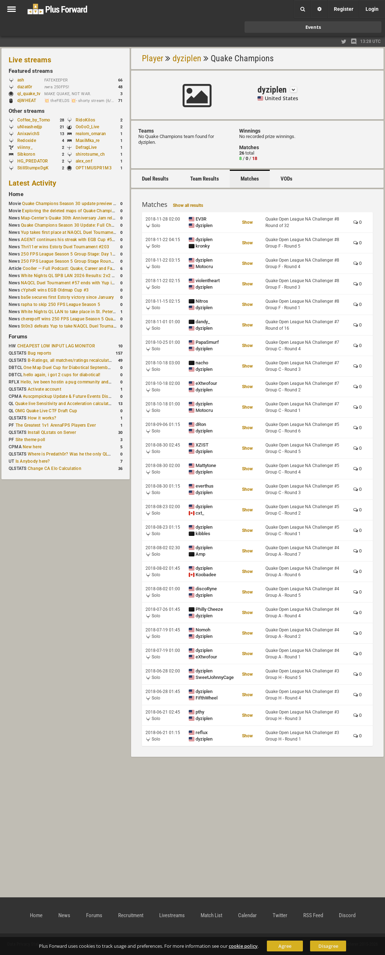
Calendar (247, 915)
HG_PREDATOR (32, 161)
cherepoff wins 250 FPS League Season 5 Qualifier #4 (74, 318)
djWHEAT (26, 100)
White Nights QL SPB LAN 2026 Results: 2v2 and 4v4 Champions (86, 275)
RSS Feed (313, 915)
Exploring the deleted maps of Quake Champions (70, 210)
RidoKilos (85, 120)
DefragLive (86, 147)
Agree (284, 946)
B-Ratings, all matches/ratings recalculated (70, 360)
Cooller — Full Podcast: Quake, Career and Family (72, 268)
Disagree (328, 946)
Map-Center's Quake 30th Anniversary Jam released (72, 218)
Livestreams (172, 915)
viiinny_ (24, 147)
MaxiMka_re (87, 140)
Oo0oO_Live (87, 126)
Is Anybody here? (32, 461)
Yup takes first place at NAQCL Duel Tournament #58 (73, 232)
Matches (250, 179)
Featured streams (31, 71)
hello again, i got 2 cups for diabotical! (61, 374)
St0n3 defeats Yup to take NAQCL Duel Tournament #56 (76, 326)
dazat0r (28, 86)
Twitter (280, 915)
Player (152, 58)
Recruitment (130, 915)
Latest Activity (33, 183)
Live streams (30, 59)
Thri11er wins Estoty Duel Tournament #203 (65, 246)
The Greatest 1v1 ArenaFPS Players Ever (55, 425)
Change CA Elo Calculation (54, 468)
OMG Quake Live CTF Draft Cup (46, 410)
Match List (211, 915)
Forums (18, 336)
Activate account (44, 389)
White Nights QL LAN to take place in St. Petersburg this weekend (86, 311)
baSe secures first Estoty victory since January (67, 297)
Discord (347, 915)
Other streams (27, 111)
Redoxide (26, 140)
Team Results (204, 179)
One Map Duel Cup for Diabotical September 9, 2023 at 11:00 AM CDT (93, 367)
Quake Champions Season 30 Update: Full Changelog (74, 225)
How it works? (42, 418)
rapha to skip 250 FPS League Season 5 (60, 304)
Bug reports (40, 353)
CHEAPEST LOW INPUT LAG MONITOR (56, 345)
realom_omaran (91, 133)
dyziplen (187, 58)
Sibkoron (26, 154)
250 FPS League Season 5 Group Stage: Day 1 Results (75, 254)
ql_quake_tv (29, 93)
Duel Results (155, 179)
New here (32, 446)
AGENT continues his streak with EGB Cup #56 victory (75, 239)
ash (24, 80)
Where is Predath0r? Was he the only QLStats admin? (81, 454)
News (64, 915)
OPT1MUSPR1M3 (94, 167)
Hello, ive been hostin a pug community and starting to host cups (86, 382)
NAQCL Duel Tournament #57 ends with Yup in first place (78, 282)
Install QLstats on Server (52, 432)
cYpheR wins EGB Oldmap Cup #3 (55, 290)
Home (16, 194)
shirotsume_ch (90, 154)
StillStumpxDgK (33, 167)
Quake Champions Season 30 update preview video (73, 203)
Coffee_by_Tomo (33, 120)
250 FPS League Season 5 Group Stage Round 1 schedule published (89, 261)
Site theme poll (30, 439)
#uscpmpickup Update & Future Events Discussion (73, 396)
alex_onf (84, 161)
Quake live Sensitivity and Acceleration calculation (65, 403)
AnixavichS (28, 133)
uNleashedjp (29, 126)
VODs (286, 179)
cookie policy (243, 946)
